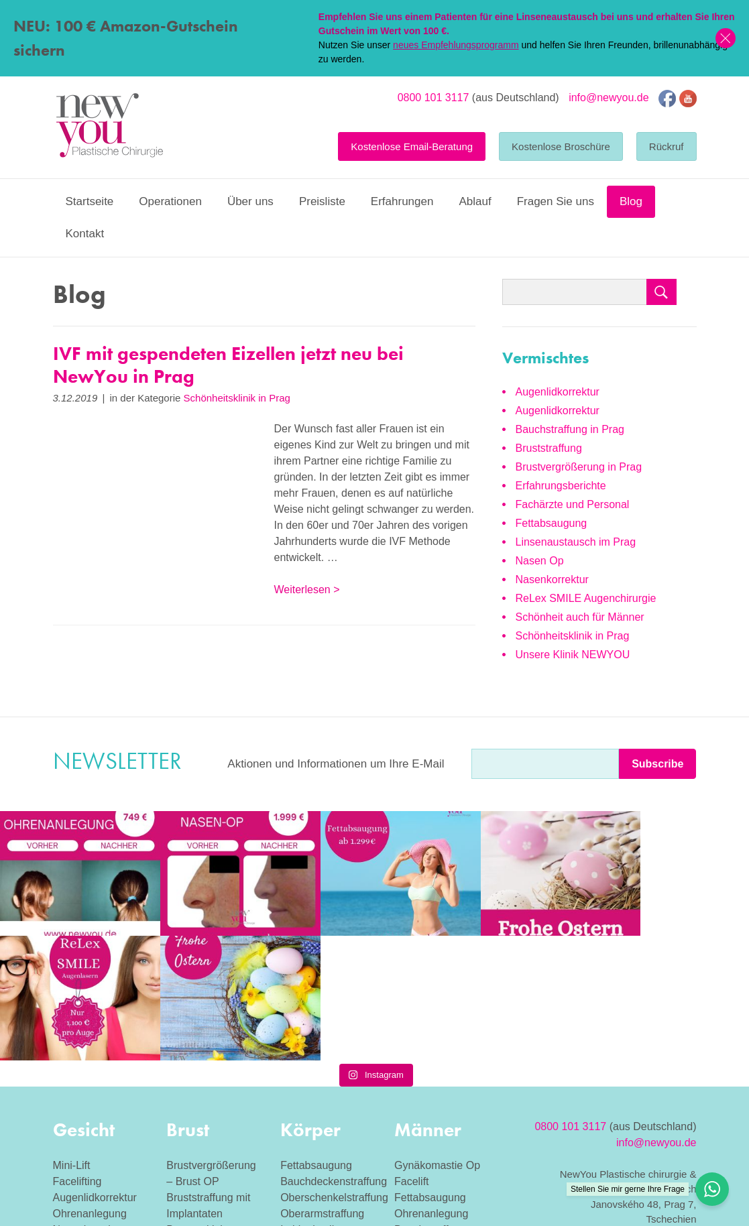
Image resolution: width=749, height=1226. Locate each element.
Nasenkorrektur (552, 579)
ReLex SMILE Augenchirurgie (586, 598)
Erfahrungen (402, 201)
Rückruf (666, 146)
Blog (631, 201)
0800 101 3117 (433, 97)
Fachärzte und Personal (573, 504)
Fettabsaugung (551, 523)
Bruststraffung (549, 448)
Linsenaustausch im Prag (576, 542)
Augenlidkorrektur (557, 391)
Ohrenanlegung (90, 1089)
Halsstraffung (84, 1121)
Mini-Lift (72, 1040)
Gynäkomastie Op (437, 1040)
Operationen (170, 201)
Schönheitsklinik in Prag (237, 398)
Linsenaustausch (93, 1137)
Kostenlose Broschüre (561, 146)
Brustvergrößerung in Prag (579, 467)
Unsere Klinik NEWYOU (573, 654)
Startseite (90, 201)
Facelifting (77, 1056)
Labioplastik (308, 1105)
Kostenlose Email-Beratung (412, 146)
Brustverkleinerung (210, 1105)
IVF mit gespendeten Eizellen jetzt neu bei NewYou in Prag (228, 365)
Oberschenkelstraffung (334, 1073)
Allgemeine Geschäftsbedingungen (618, 1109)
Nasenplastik (425, 1121)
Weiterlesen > (307, 589)
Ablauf (475, 201)
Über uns (250, 201)
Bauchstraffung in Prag (570, 429)
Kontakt (85, 233)
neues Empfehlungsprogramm (456, 45)
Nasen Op (540, 560)
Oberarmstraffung (322, 1089)
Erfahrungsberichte (561, 485)
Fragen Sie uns (555, 201)
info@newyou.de (608, 97)
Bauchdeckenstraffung (333, 1056)
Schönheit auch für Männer (580, 617)
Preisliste (322, 201)
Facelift (411, 1056)
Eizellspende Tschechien (638, 1140)
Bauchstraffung (430, 1105)
